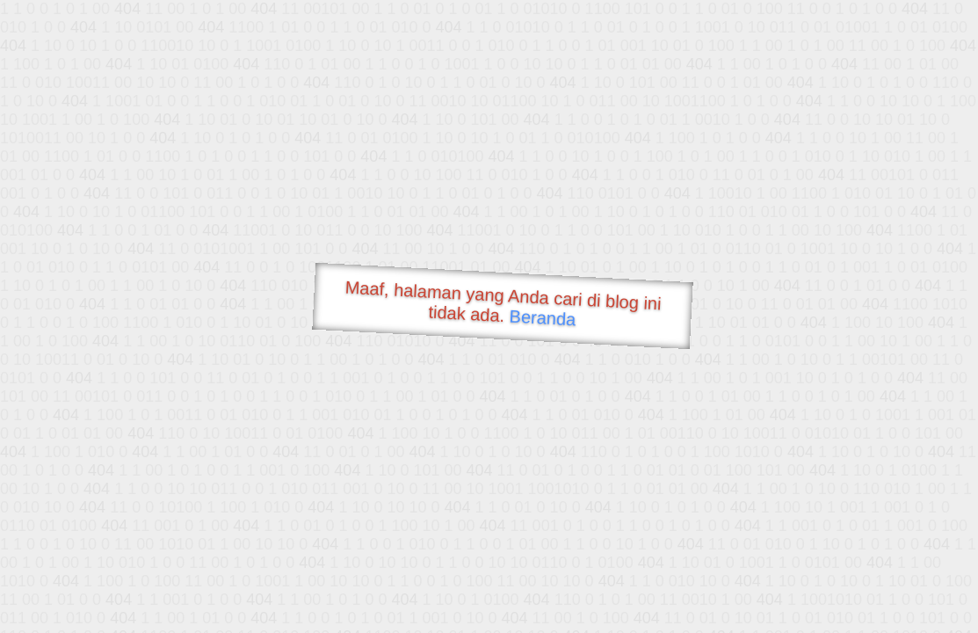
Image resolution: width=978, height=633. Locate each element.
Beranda (542, 317)
